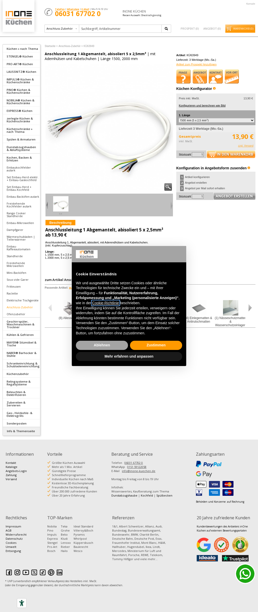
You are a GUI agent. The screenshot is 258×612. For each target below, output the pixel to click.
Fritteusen (14, 286)
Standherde (15, 256)
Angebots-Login (16, 471)
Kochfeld (147, 495)
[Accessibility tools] (22, 603)
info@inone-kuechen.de (138, 471)
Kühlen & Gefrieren (20, 335)
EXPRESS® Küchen (19, 111)
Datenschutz (14, 538)
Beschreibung (60, 223)
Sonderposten (17, 423)
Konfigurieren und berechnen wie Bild (202, 105)
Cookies (11, 543)
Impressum (13, 526)
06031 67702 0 (133, 463)
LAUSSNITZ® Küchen (21, 72)
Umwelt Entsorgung (13, 549)
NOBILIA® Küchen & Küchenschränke (20, 101)
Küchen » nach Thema (22, 49)
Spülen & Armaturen (21, 139)
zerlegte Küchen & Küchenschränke (20, 119)
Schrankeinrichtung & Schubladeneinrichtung (23, 364)
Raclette (12, 293)
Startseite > (51, 46)
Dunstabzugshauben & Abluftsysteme (21, 148)
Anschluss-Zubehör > (70, 46)
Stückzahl (185, 154)
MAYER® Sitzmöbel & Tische (22, 343)
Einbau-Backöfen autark (23, 196)
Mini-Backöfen (16, 272)
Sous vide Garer (18, 279)
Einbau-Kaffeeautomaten (18, 248)
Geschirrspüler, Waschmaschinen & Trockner (20, 324)
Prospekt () (190, 28)
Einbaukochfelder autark (19, 169)
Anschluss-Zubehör (20, 307)
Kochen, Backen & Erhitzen (19, 159)
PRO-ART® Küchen (20, 64)
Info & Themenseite (21, 431)
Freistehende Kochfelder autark (19, 205)
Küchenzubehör (18, 374)
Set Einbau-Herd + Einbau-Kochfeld (19, 188)
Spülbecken (164, 495)
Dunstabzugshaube (124, 495)
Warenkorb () (243, 28)
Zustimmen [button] (156, 345)
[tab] (21, 48)
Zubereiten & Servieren (16, 404)
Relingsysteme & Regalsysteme (19, 383)
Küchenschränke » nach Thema (19, 130)
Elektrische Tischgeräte (23, 300)
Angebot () (212, 28)
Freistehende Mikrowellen (16, 264)
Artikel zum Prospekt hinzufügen (196, 64)
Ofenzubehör (16, 314)
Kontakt (250, 3)
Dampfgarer (15, 229)
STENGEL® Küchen (20, 56)
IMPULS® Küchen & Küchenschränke (20, 80)
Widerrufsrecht (16, 534)
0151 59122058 (136, 467)
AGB (8, 530)
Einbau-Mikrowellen (20, 222)
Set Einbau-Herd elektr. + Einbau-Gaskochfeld (23, 178)
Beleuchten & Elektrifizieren (16, 393)
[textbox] (120, 29)
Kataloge (11, 467)
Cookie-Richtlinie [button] (105, 303)
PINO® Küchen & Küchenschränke (18, 91)
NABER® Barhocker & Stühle (22, 354)
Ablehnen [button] (102, 345)
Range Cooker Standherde (16, 214)
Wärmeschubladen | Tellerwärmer (21, 238)
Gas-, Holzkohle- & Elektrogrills (19, 414)
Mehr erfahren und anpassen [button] (128, 356)
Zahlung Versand (11, 477)
